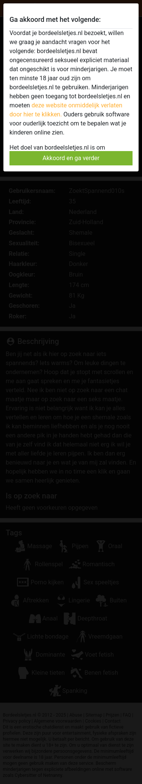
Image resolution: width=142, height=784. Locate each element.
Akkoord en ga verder (70, 158)
